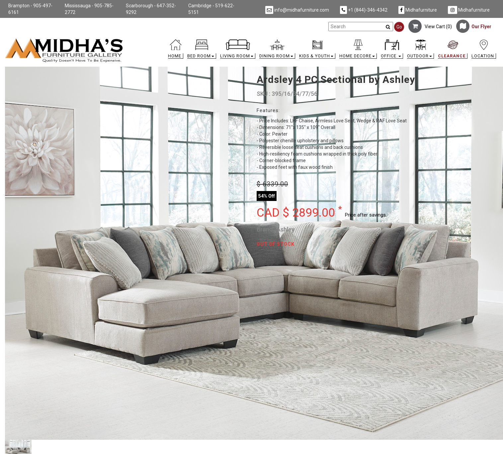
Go (399, 27)
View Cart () (430, 26)
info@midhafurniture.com (297, 10)
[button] (201, 50)
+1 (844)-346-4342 (363, 10)
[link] (313, 40)
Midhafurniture (417, 10)
